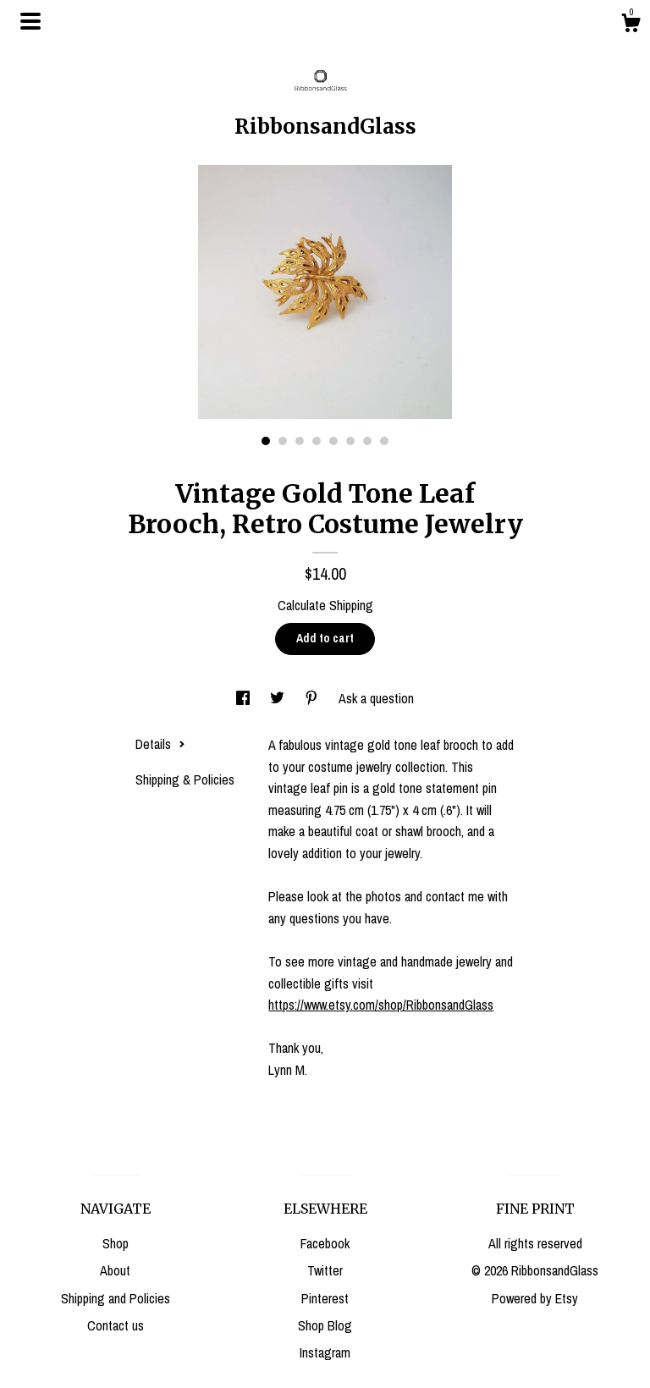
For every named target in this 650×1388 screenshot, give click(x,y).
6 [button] (350, 441)
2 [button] (282, 441)
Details (160, 744)
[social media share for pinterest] (313, 698)
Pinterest (325, 1298)
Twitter (325, 1270)
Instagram (325, 1352)
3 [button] (299, 441)
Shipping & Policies (184, 779)
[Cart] (630, 25)
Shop (115, 1243)
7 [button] (367, 441)
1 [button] (266, 441)
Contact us (115, 1325)
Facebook (325, 1243)
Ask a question (376, 698)
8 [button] (384, 441)
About (115, 1270)
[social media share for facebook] (244, 698)
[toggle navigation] (30, 21)
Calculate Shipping (325, 605)
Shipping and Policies (115, 1298)
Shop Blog (325, 1325)
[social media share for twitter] (279, 698)
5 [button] (333, 441)
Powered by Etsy (535, 1298)
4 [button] (316, 441)
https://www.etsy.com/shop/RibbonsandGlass (380, 1004)
